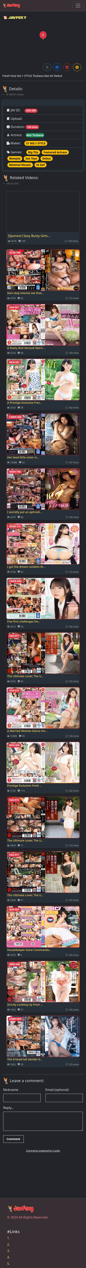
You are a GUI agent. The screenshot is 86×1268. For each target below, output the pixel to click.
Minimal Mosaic (20, 165)
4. (8, 1257)
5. (8, 1263)
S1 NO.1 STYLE (35, 143)
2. (8, 1244)
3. (8, 1251)
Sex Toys (31, 158)
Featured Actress (55, 152)
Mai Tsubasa (34, 135)
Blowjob (14, 158)
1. (8, 1238)
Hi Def (40, 165)
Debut (46, 158)
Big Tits (33, 152)
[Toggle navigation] (78, 6)
